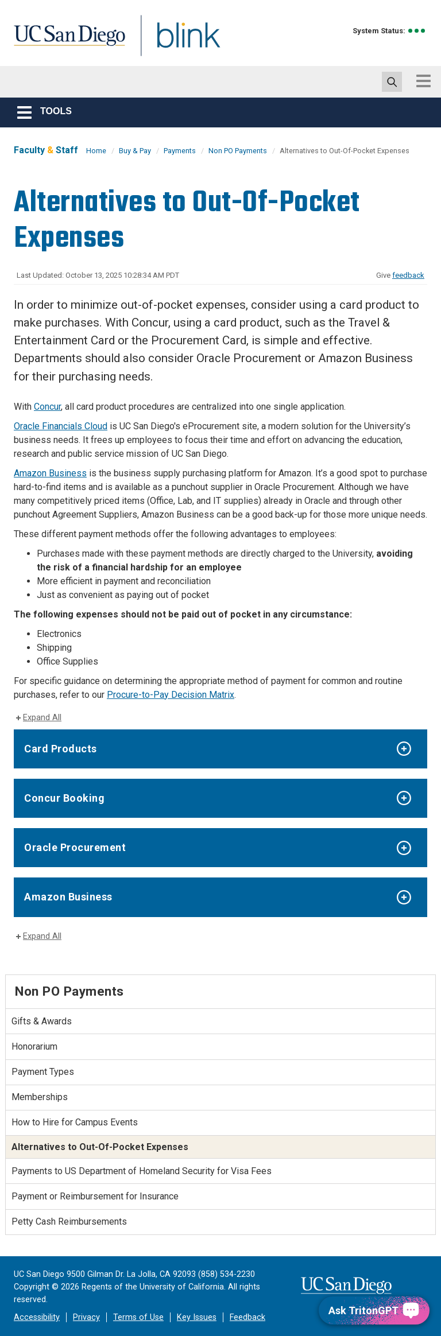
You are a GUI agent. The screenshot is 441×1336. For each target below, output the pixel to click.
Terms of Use (138, 1317)
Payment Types (42, 1071)
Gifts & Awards (41, 1021)
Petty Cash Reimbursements (69, 1221)
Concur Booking (64, 798)
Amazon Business (50, 473)
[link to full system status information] (417, 31)
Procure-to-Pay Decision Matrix (170, 694)
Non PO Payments (237, 150)
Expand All (42, 718)
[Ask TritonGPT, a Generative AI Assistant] (374, 1310)
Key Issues (196, 1317)
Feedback (247, 1317)
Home (96, 150)
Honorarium (34, 1046)
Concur (47, 406)
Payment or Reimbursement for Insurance (95, 1196)
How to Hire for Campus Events (74, 1122)
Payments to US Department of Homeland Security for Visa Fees (141, 1171)
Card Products (60, 749)
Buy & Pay (135, 150)
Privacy (86, 1317)
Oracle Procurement (75, 847)
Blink (178, 42)
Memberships (39, 1097)
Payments (180, 150)
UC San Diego (65, 42)
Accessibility (37, 1317)
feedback (408, 275)
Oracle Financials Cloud (60, 426)
